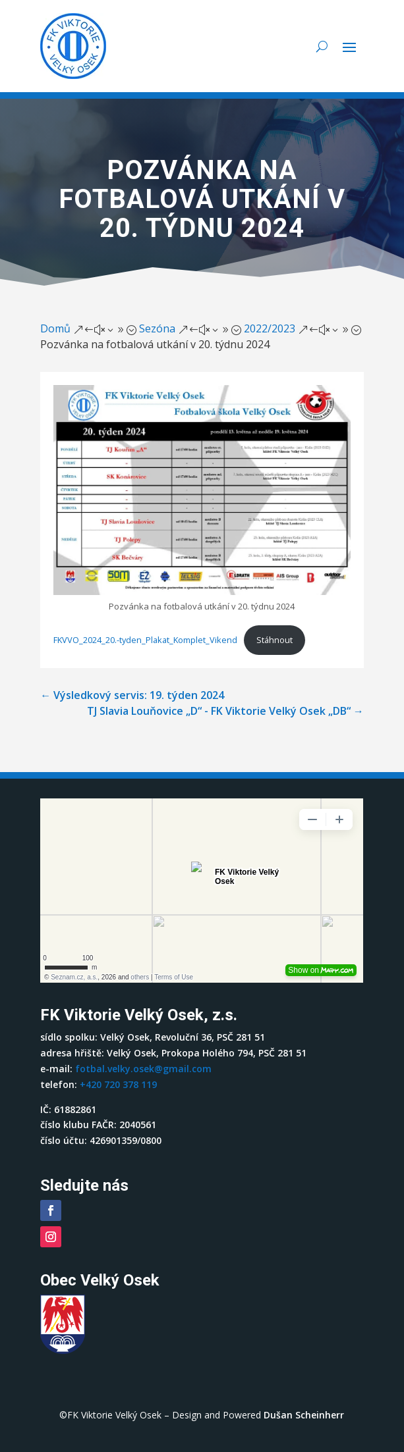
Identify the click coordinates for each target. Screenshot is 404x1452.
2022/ (269, 328)
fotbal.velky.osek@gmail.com (143, 1068)
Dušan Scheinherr (304, 1415)
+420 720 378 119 (118, 1084)
